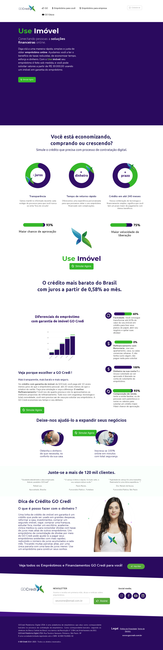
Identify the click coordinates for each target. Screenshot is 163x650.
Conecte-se (134, 8)
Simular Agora (26, 79)
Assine (102, 601)
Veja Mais (136, 566)
